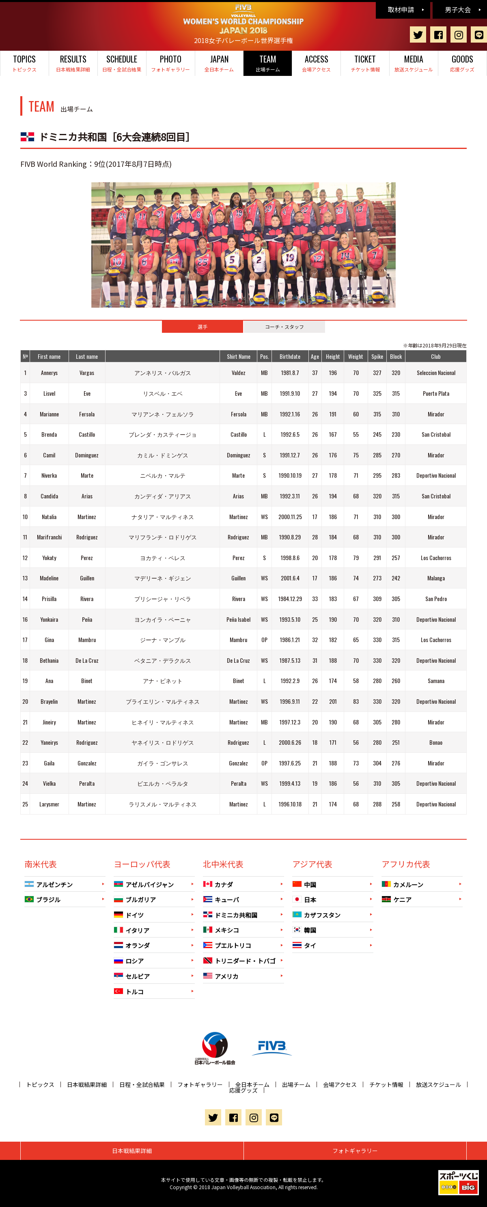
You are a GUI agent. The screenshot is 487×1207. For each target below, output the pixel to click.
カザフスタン (316, 914)
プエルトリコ (227, 945)
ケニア (396, 899)
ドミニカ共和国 (230, 914)
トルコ (129, 991)
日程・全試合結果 (122, 63)
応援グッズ (462, 63)
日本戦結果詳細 (73, 63)
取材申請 (401, 9)
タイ (304, 945)
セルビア (132, 976)
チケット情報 (365, 63)
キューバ (221, 899)
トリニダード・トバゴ (239, 961)
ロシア (129, 961)
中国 (304, 884)
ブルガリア (135, 899)
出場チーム (268, 63)
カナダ (218, 884)
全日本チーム (219, 63)
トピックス (24, 63)
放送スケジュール (414, 63)
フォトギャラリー (171, 63)
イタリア (131, 930)
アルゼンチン (48, 884)
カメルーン (402, 884)
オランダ (132, 945)
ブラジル (42, 899)
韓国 (304, 930)
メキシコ (221, 930)
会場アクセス (316, 63)
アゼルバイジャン (144, 884)
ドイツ (129, 915)
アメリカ (221, 976)
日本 (304, 899)
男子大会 (458, 9)
